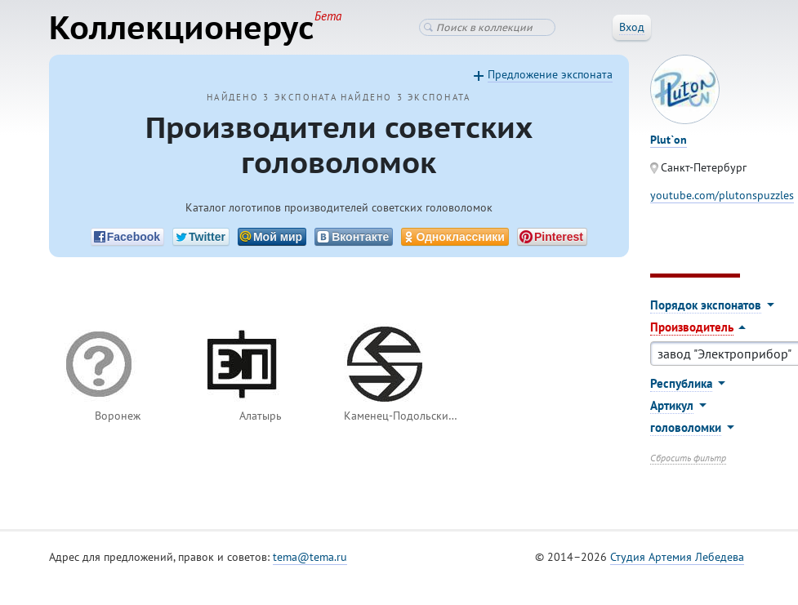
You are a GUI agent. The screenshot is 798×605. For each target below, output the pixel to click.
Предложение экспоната (550, 74)
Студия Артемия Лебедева (677, 556)
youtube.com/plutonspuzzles (722, 195)
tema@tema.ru (310, 556)
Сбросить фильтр (688, 458)
